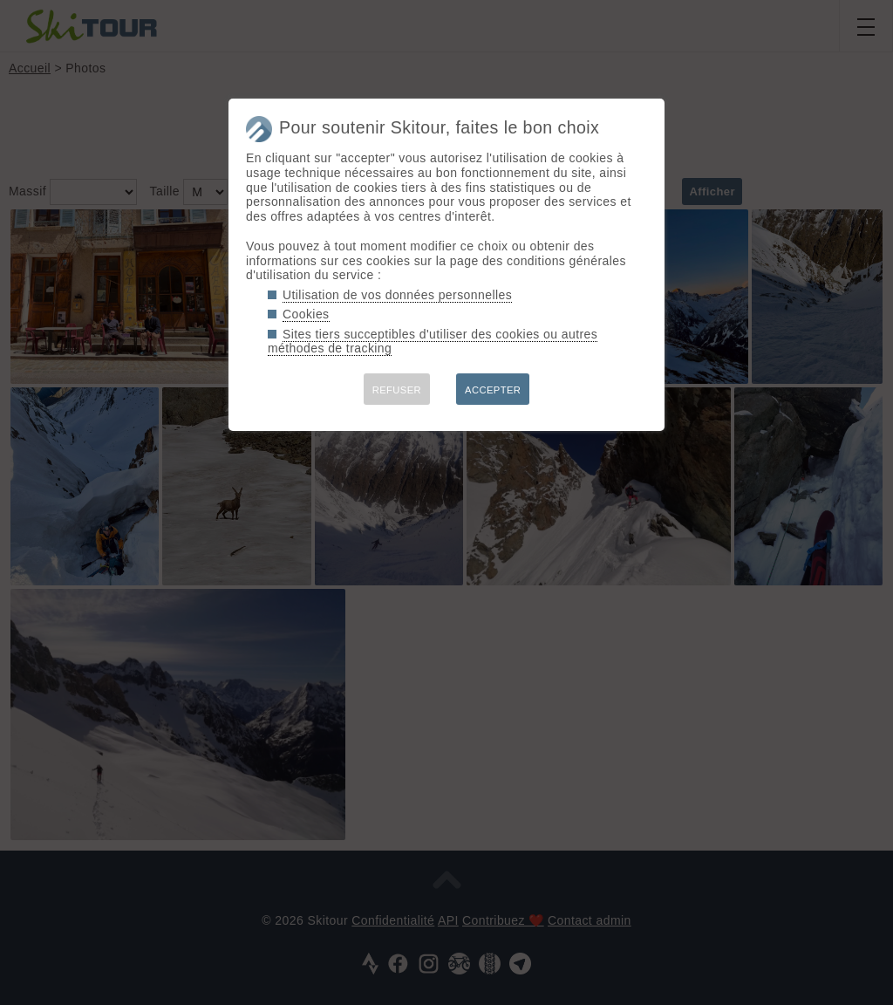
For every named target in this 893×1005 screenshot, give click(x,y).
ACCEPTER (493, 390)
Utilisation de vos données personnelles (397, 295)
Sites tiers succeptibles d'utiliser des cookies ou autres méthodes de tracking (432, 341)
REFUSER (396, 390)
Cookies (306, 314)
